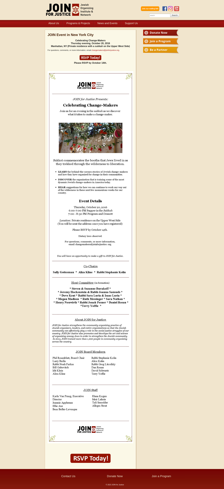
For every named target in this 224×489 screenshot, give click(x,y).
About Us (53, 23)
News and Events (107, 23)
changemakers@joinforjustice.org (105, 50)
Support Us (131, 23)
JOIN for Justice (70, 9)
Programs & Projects (78, 23)
